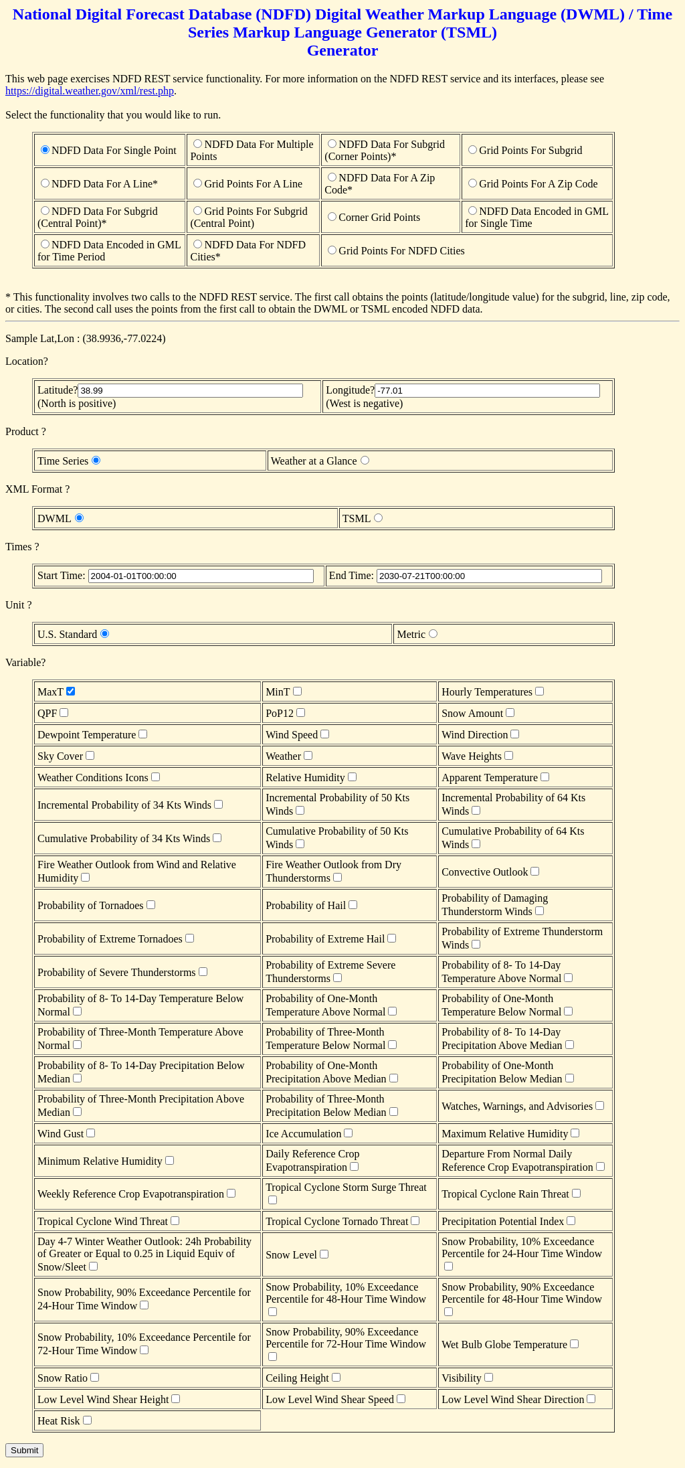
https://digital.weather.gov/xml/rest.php (89, 90)
